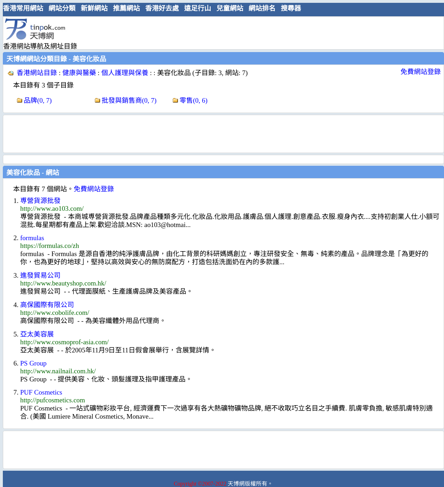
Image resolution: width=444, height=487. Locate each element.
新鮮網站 (94, 8)
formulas (32, 238)
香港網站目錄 (37, 73)
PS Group (33, 363)
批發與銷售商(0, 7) (129, 100)
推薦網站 (126, 8)
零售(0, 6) (193, 100)
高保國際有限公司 (47, 304)
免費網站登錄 (420, 71)
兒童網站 (229, 8)
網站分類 (62, 8)
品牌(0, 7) (38, 100)
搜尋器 (291, 8)
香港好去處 (162, 8)
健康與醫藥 (79, 73)
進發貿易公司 (40, 275)
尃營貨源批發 (40, 200)
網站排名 (262, 8)
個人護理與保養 (124, 73)
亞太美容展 (37, 334)
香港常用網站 (23, 8)
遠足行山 (197, 8)
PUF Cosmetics (41, 392)
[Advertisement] (220, 33)
